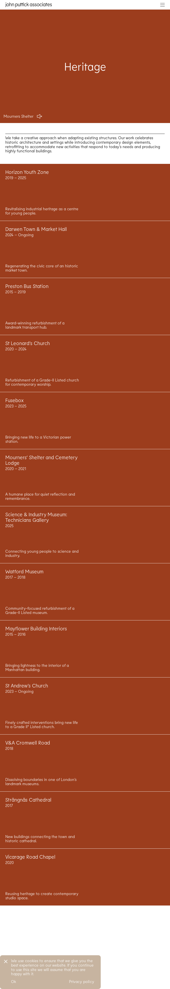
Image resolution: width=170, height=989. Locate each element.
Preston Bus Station (26, 299)
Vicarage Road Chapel (30, 870)
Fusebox (14, 413)
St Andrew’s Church (26, 699)
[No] (5, 961)
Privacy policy (81, 981)
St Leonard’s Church (27, 356)
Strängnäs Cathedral (28, 813)
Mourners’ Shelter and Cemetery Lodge (41, 473)
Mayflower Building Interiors (36, 642)
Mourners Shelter (18, 116)
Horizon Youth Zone (27, 185)
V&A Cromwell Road (27, 756)
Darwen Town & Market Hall (36, 242)
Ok (13, 981)
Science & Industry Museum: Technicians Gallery (36, 530)
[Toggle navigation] (162, 5)
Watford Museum (24, 585)
